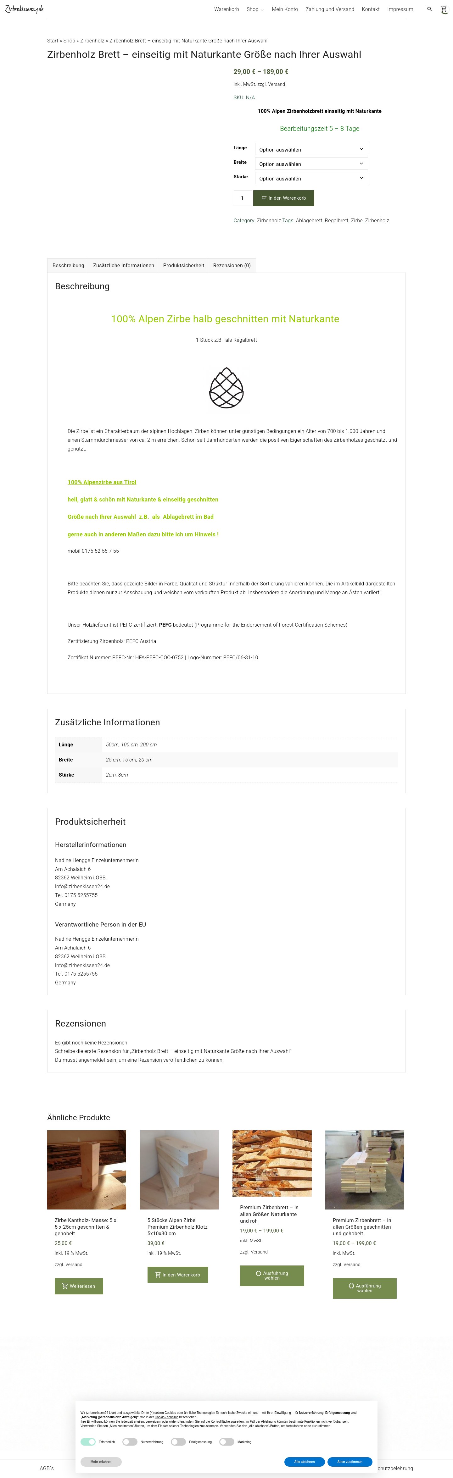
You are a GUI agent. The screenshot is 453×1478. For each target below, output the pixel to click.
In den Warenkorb (287, 198)
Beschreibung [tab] (68, 244)
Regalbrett (337, 221)
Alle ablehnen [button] (304, 1462)
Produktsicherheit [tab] (183, 244)
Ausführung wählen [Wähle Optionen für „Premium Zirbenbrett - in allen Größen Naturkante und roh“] (275, 1254)
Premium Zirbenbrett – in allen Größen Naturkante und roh (269, 1192)
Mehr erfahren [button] (101, 1462)
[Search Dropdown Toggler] (429, 9)
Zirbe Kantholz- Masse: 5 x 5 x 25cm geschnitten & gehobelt (85, 1205)
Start (53, 41)
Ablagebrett (309, 221)
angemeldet (91, 1038)
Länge (240, 148)
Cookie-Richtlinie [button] (166, 1417)
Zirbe (357, 221)
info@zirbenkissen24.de (82, 865)
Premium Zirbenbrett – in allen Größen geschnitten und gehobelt (362, 1205)
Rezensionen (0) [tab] (232, 244)
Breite (240, 162)
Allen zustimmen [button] (350, 1462)
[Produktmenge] (243, 198)
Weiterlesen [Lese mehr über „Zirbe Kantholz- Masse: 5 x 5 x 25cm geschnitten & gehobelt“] (79, 1264)
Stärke (241, 177)
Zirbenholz (92, 41)
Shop (69, 41)
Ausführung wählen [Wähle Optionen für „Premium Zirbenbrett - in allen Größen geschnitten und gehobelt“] (368, 1266)
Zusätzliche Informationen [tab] (123, 244)
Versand (276, 84)
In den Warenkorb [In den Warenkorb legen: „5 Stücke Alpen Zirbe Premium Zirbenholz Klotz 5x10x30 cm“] (178, 1253)
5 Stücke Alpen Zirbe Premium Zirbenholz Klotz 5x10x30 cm (178, 1205)
